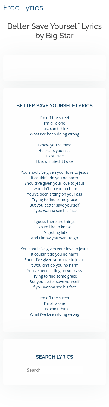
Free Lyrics (23, 7)
